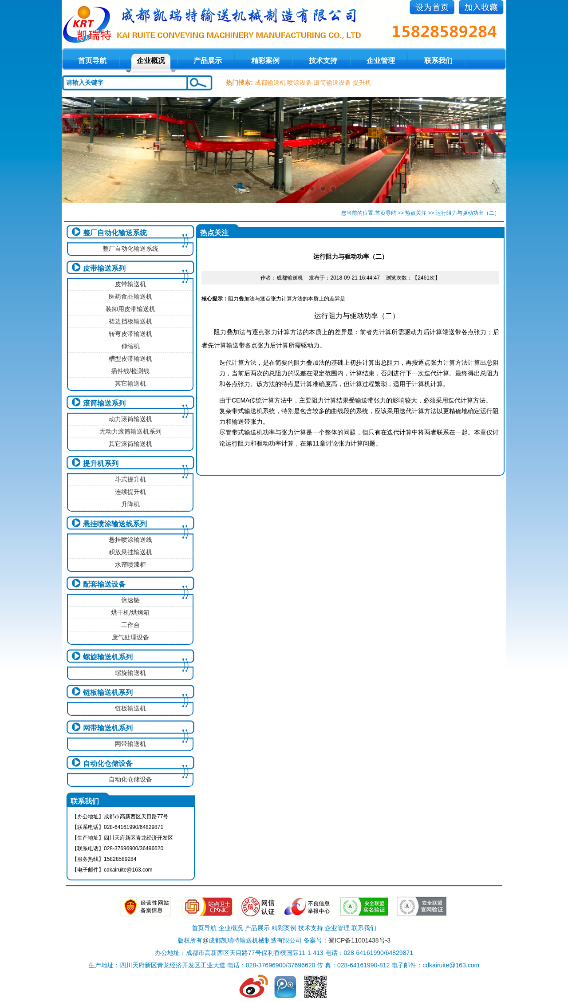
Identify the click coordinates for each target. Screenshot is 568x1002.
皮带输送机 (130, 284)
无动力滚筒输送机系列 (130, 431)
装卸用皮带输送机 (130, 308)
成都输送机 (270, 82)
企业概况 (151, 60)
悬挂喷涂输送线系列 (115, 524)
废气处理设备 (130, 637)
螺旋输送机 (130, 672)
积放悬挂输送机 (130, 552)
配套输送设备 (104, 584)
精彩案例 (265, 60)
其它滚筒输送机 (130, 443)
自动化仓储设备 (108, 763)
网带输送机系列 (108, 728)
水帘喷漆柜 (130, 564)
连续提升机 (130, 491)
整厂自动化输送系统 (115, 233)
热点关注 (415, 213)
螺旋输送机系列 (108, 657)
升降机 (130, 504)
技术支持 (323, 60)
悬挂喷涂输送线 (130, 539)
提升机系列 (100, 463)
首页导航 (385, 213)
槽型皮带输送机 (130, 358)
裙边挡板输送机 (130, 321)
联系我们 (438, 60)
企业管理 (381, 60)
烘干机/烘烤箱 (130, 612)
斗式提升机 (130, 479)
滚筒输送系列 (104, 403)
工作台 (130, 624)
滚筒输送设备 (332, 82)
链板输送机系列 (108, 692)
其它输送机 (130, 383)
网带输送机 (130, 743)
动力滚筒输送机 (130, 418)
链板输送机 (130, 708)
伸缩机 (130, 346)
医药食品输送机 (130, 296)
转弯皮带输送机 (130, 333)
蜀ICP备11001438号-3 (359, 940)
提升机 (362, 82)
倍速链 (130, 600)
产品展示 (207, 60)
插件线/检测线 (130, 371)
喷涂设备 (299, 82)
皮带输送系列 (104, 268)
